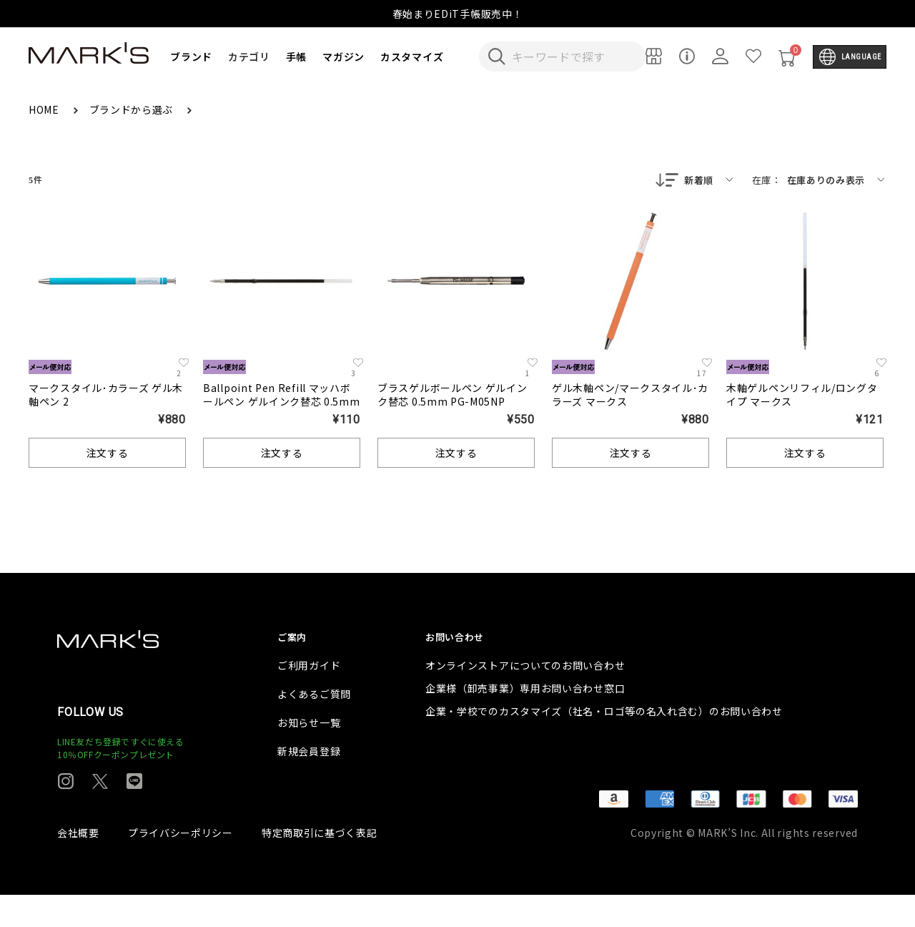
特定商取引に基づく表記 (319, 865)
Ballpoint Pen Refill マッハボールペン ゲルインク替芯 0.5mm (281, 396)
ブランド (191, 57)
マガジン (343, 57)
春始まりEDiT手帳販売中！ (457, 13)
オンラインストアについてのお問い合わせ (525, 697)
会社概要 (78, 865)
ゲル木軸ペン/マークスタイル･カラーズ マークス (630, 396)
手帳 (296, 57)
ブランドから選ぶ (132, 109)
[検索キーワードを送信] (496, 56)
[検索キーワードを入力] (572, 56)
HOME (45, 109)
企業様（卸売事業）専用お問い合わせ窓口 (525, 720)
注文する (107, 454)
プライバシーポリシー (180, 865)
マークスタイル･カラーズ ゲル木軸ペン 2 (106, 396)
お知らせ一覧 (308, 755)
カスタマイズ (411, 57)
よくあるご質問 (314, 726)
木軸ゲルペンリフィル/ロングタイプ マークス (802, 396)
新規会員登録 (308, 783)
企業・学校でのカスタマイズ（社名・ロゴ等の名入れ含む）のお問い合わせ (604, 743)
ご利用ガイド (308, 697)
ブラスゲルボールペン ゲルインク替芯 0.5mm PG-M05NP (452, 396)
